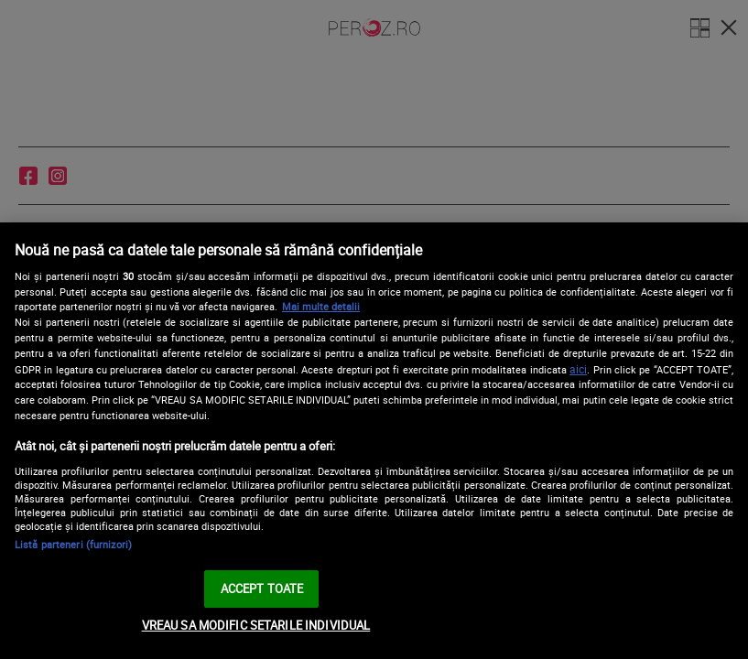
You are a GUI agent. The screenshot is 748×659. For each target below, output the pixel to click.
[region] (374, 440)
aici (578, 369)
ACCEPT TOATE (262, 588)
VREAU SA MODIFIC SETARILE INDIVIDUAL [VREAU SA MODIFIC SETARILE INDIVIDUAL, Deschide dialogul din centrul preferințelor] (256, 625)
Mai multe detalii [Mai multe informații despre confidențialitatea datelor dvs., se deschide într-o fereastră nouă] (321, 306)
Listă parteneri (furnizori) (73, 544)
